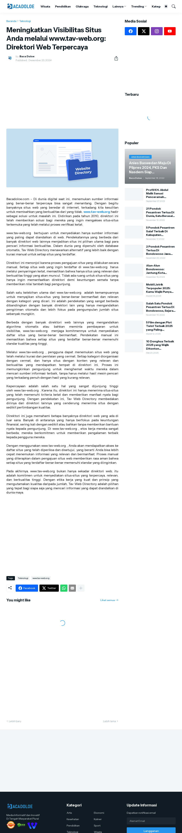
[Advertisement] (62, 91)
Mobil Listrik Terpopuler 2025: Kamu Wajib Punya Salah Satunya (158, 288)
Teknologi (100, 6)
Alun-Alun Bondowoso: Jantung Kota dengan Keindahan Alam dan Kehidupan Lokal (160, 269)
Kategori (158, 6)
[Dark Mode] (164, 6)
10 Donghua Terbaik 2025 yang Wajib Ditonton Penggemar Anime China (160, 345)
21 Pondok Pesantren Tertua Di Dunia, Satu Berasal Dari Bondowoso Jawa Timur (160, 212)
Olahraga (82, 6)
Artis (69, 812)
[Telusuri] (172, 6)
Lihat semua (107, 600)
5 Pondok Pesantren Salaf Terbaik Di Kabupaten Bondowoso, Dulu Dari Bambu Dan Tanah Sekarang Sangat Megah (160, 231)
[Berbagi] (114, 58)
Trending (137, 6)
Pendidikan (63, 6)
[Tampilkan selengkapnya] (80, 588)
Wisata (45, 6)
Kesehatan (73, 819)
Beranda (11, 21)
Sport (97, 825)
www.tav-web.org (97, 212)
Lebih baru (15, 721)
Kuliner (98, 819)
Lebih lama (109, 721)
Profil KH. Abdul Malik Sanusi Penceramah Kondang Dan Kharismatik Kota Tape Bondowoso (158, 193)
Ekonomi (99, 812)
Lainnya (118, 6)
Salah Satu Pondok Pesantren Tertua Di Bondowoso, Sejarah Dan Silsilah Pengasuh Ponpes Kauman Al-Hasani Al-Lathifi (160, 307)
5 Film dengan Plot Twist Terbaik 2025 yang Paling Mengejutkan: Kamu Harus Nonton (160, 326)
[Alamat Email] (151, 820)
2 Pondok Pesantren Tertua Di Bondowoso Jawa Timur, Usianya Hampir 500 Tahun (160, 250)
